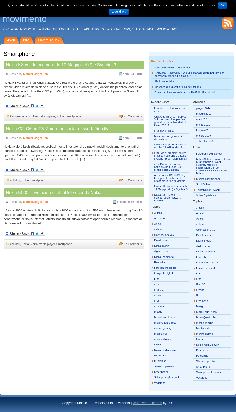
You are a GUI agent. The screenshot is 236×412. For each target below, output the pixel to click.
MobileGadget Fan (35, 74)
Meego (158, 311)
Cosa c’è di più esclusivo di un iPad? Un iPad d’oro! (185, 92)
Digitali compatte (164, 256)
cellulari (15, 180)
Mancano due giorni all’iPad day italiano (178, 86)
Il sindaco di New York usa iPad (173, 67)
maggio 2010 (203, 113)
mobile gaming (162, 328)
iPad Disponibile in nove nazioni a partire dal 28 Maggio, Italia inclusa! (168, 167)
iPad (156, 284)
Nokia (60, 116)
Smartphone (73, 116)
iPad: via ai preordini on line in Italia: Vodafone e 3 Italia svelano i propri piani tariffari (170, 155)
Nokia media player (43, 244)
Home (11, 40)
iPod (156, 300)
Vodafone (159, 382)
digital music (161, 251)
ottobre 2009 (203, 135)
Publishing (160, 361)
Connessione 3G (20, 116)
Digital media (161, 245)
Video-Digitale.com (207, 195)
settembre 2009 (205, 141)
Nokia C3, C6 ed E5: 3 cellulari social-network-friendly (57, 128)
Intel (156, 278)
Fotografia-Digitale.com (209, 153)
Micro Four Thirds (164, 317)
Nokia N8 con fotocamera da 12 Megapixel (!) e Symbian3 (61, 64)
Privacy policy (48, 40)
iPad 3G (159, 289)
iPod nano (160, 306)
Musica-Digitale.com (208, 178)
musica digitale (163, 339)
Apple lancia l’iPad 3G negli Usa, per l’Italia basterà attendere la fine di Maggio (170, 178)
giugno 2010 (203, 108)
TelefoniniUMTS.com (208, 189)
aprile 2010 (202, 119)
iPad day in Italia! (165, 81)
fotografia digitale (44, 116)
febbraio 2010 (204, 130)
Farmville (159, 262)
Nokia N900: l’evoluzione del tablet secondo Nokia (53, 192)
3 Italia (158, 212)
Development (162, 240)
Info (26, 40)
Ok (222, 5)
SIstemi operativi (164, 366)
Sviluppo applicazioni (166, 377)
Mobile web (161, 333)
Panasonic (160, 355)
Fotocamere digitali (165, 267)
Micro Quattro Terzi (165, 322)
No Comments (132, 116)
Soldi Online (203, 184)
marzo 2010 (203, 124)
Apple (157, 223)
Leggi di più (119, 11)
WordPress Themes (147, 403)
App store (159, 218)
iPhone (158, 295)
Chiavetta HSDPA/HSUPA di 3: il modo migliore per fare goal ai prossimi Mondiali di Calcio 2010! (190, 74)
